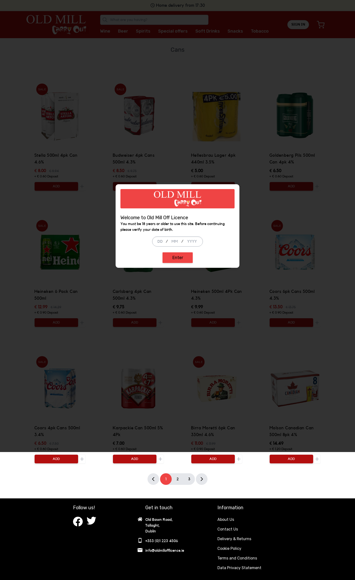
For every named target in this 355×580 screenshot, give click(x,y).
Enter (177, 321)
